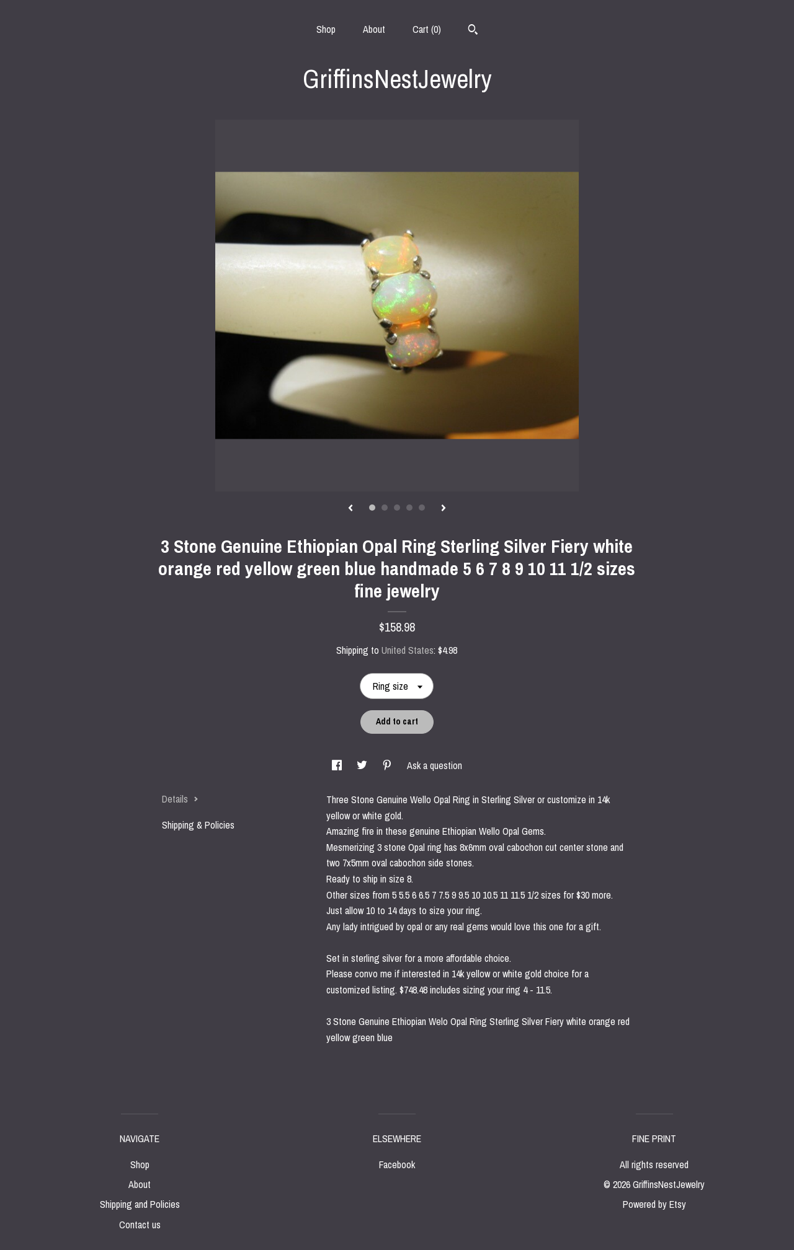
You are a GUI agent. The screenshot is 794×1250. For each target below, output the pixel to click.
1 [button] (372, 507)
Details (180, 799)
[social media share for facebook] (338, 765)
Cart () (427, 29)
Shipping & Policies (198, 825)
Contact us (140, 1224)
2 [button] (384, 507)
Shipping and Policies (140, 1204)
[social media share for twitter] (363, 765)
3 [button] (397, 507)
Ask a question (434, 765)
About (374, 29)
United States (407, 650)
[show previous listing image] (350, 508)
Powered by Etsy (654, 1204)
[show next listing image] (443, 508)
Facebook (397, 1164)
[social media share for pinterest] (388, 765)
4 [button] (409, 507)
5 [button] (422, 507)
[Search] (473, 31)
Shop (326, 29)
